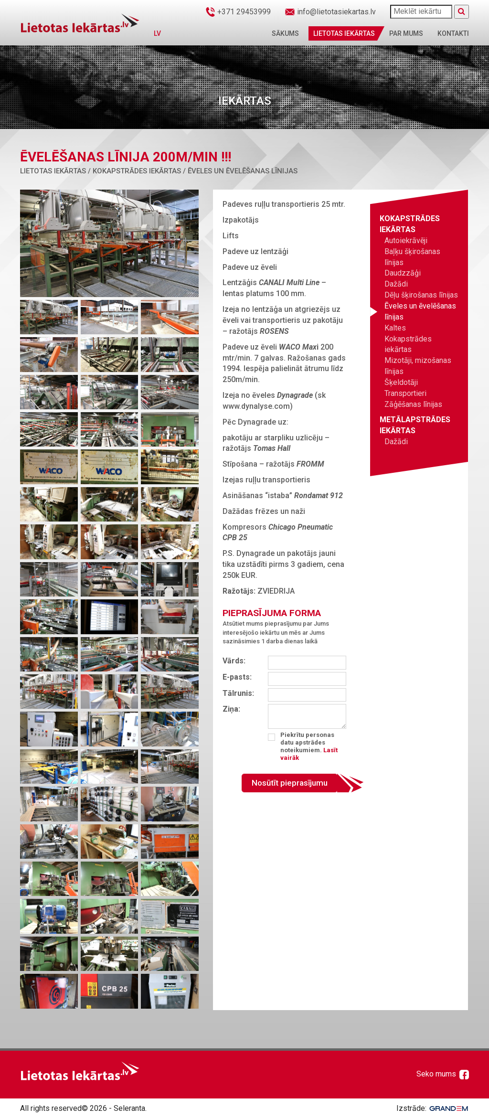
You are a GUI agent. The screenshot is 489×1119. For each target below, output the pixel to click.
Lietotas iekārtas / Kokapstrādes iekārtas (100, 171)
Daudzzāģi (402, 272)
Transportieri (405, 393)
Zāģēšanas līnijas (413, 404)
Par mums (406, 33)
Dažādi (396, 283)
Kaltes (395, 327)
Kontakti (453, 33)
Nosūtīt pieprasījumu (290, 783)
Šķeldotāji (401, 382)
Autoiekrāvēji (405, 240)
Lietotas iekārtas (344, 33)
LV (157, 33)
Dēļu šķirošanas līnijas (421, 294)
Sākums (285, 33)
